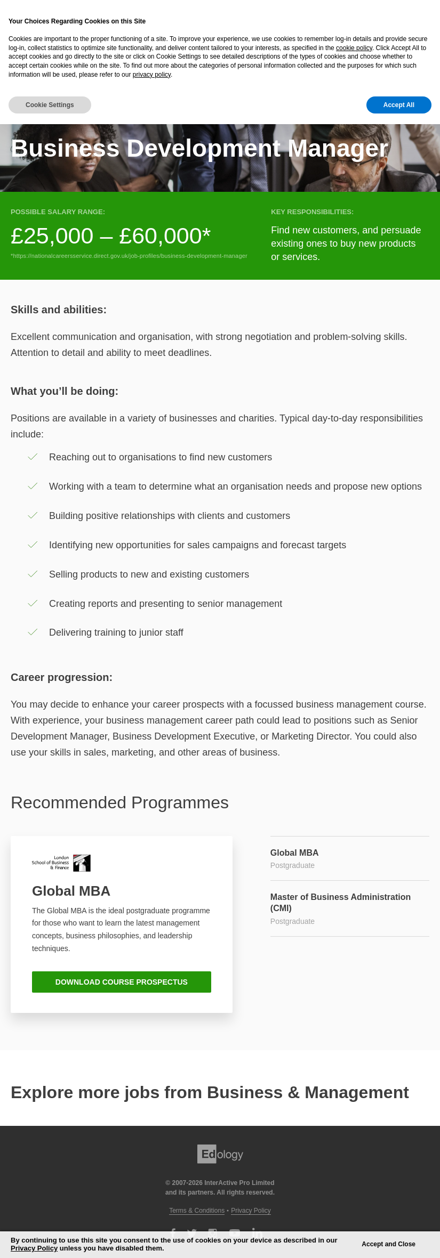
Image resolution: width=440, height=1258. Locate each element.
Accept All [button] (398, 105)
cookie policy (354, 48)
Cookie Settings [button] (50, 105)
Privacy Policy (251, 1210)
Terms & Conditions (197, 1210)
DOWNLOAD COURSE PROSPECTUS (121, 982)
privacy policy (152, 74)
